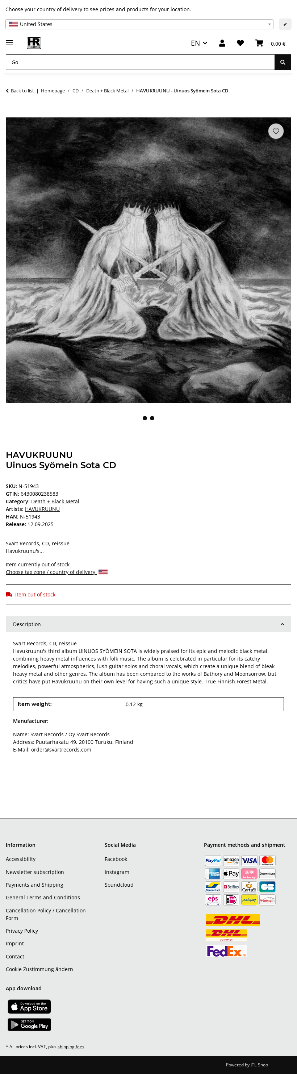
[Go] (140, 62)
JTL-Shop (259, 1065)
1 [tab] (145, 418)
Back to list (22, 90)
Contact (15, 956)
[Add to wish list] (276, 131)
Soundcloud (119, 884)
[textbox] (139, 24)
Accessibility (20, 859)
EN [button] (195, 43)
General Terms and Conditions (43, 897)
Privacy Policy (22, 930)
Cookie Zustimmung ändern (39, 969)
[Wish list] (240, 43)
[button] (222, 43)
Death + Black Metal (55, 501)
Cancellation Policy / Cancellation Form (46, 914)
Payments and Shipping (34, 884)
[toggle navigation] (9, 39)
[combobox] (139, 24)
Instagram (117, 872)
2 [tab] (152, 418)
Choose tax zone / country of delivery (57, 572)
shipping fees (71, 1047)
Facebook (116, 859)
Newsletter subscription (35, 872)
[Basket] (270, 43)
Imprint (15, 943)
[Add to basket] (11, 113)
